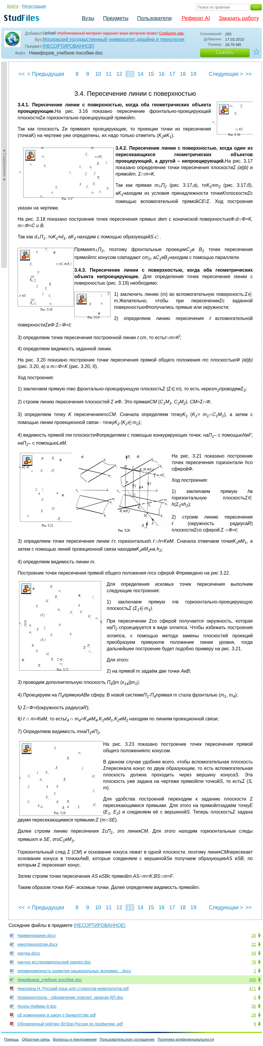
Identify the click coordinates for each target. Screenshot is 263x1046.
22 (253, 944)
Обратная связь (36, 1039)
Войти (13, 6)
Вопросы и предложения (75, 1039)
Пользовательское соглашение (127, 1039)
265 (252, 979)
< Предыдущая (45, 74)
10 (98, 74)
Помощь (11, 1039)
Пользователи (154, 18)
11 (109, 74)
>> (249, 74)
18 (183, 74)
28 (253, 1015)
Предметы (115, 18)
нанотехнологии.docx (37, 944)
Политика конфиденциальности (186, 1039)
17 (172, 74)
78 (253, 962)
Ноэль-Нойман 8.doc (37, 1006)
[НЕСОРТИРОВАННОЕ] (68, 46)
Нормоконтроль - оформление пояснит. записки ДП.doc (70, 997)
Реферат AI (196, 18)
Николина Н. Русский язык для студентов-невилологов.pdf (73, 988)
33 (253, 953)
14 (140, 74)
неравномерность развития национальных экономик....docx (74, 971)
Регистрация (34, 6)
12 (119, 74)
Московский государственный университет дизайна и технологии (114, 39)
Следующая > (226, 74)
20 (253, 935)
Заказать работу (239, 18)
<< (22, 74)
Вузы (88, 18)
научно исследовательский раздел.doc (54, 962)
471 (252, 988)
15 (151, 74)
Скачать (225, 52)
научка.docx (28, 953)
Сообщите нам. (171, 33)
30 (253, 1006)
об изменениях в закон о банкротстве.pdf (56, 1015)
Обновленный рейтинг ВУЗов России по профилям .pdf (70, 1024)
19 (193, 74)
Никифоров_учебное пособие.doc (49, 979)
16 (162, 74)
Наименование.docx (36, 935)
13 (130, 74)
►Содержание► (4, 165)
